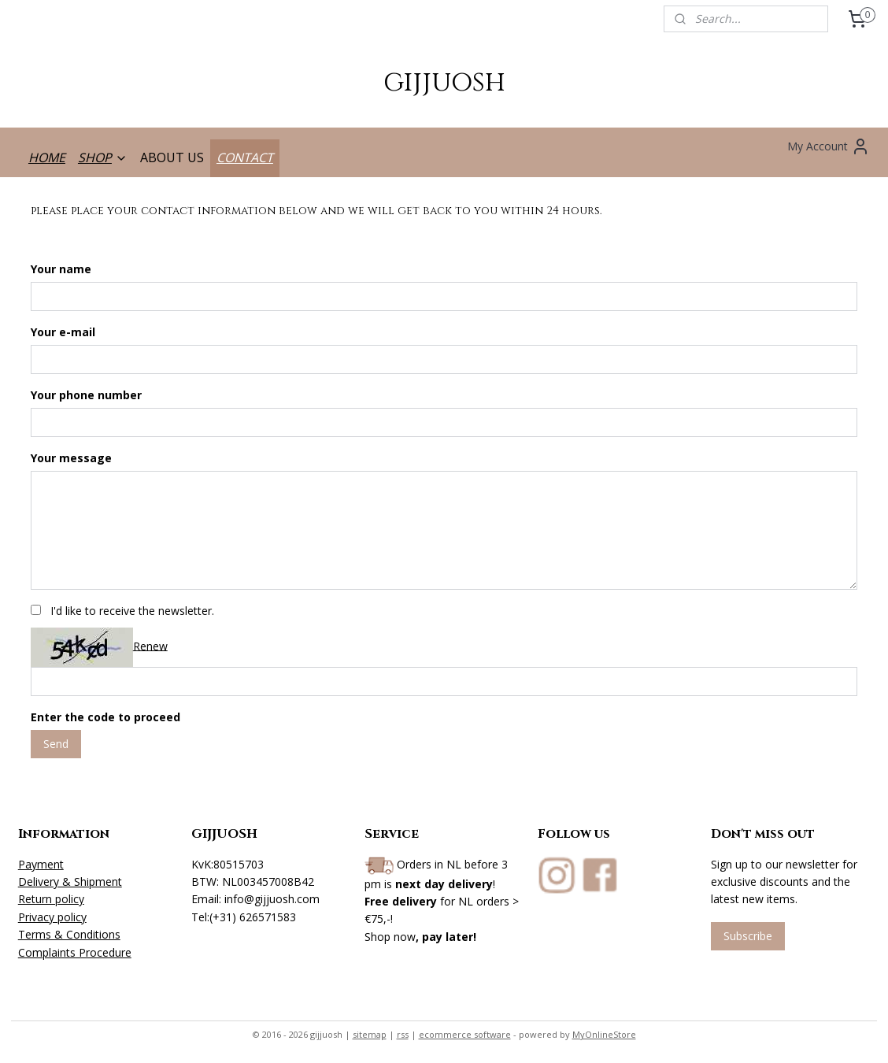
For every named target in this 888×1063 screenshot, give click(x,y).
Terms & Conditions (69, 934)
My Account (828, 146)
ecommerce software (465, 1034)
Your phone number (86, 394)
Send (55, 742)
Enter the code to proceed (105, 716)
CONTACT (244, 157)
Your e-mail (63, 331)
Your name (61, 268)
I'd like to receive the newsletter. (132, 609)
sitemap (370, 1034)
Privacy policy (52, 916)
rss (403, 1034)
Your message (71, 457)
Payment (41, 864)
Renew (150, 645)
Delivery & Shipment (70, 881)
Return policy (51, 898)
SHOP (103, 157)
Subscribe (747, 935)
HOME (46, 157)
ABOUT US (172, 157)
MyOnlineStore (604, 1034)
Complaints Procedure (74, 952)
